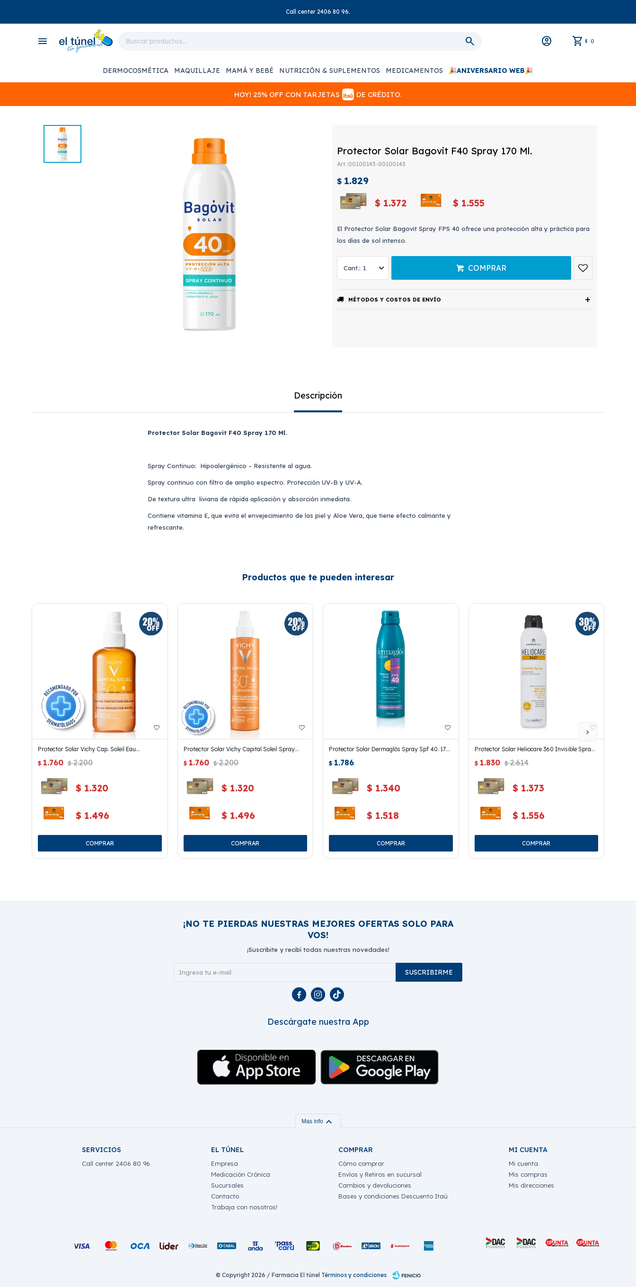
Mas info (317, 1121)
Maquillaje (197, 70)
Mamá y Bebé (250, 70)
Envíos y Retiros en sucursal (380, 1174)
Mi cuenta (523, 1163)
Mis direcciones (531, 1185)
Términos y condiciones (354, 1274)
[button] (588, 732)
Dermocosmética (135, 70)
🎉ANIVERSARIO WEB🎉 (491, 70)
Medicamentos (414, 70)
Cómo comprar (361, 1163)
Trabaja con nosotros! (244, 1207)
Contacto (225, 1196)
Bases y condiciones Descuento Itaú (393, 1196)
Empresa (224, 1163)
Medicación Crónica (240, 1174)
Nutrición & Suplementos (329, 70)
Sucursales (227, 1185)
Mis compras (528, 1174)
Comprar (487, 268)
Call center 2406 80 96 (116, 1163)
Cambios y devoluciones (374, 1185)
